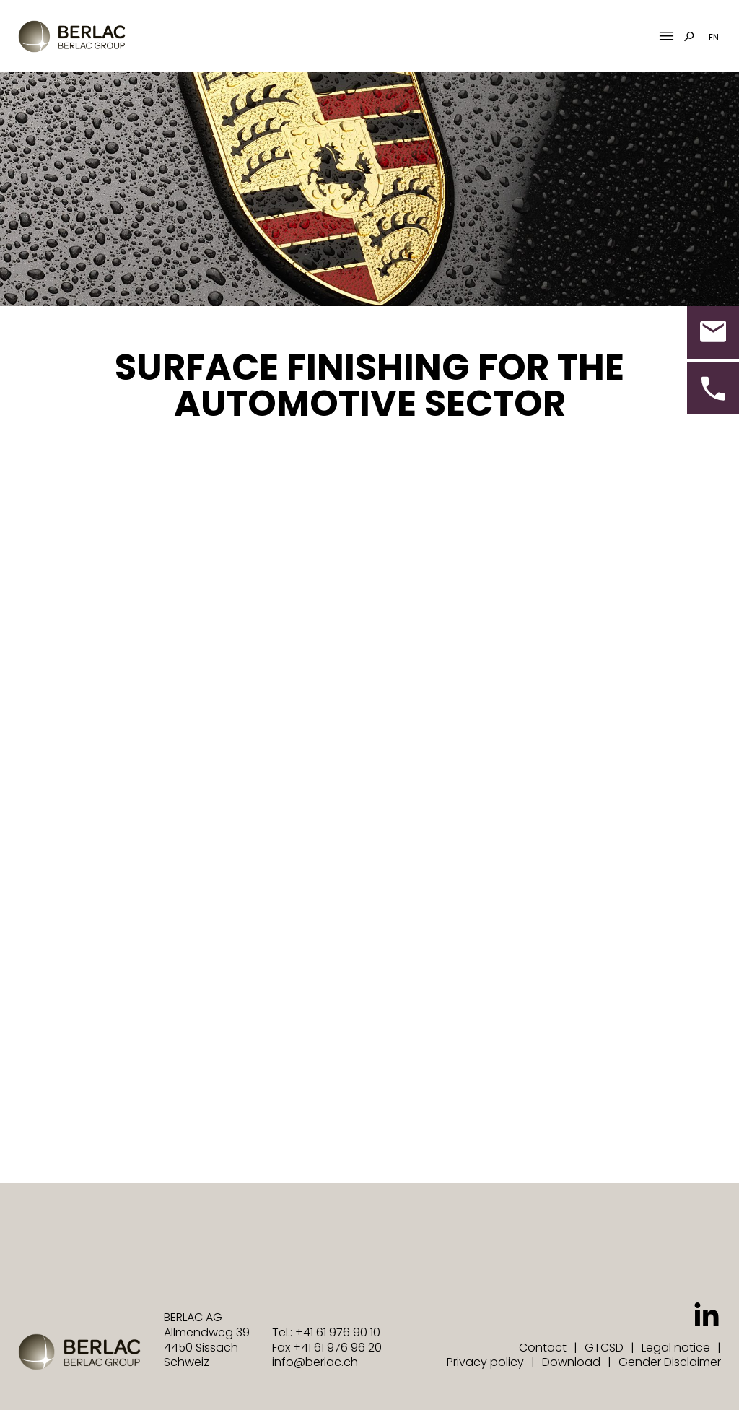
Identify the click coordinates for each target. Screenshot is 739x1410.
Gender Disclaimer (669, 1362)
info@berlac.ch (315, 1362)
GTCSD (604, 1347)
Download (571, 1362)
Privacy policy (485, 1362)
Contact (543, 1347)
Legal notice (676, 1347)
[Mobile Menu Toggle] (666, 36)
